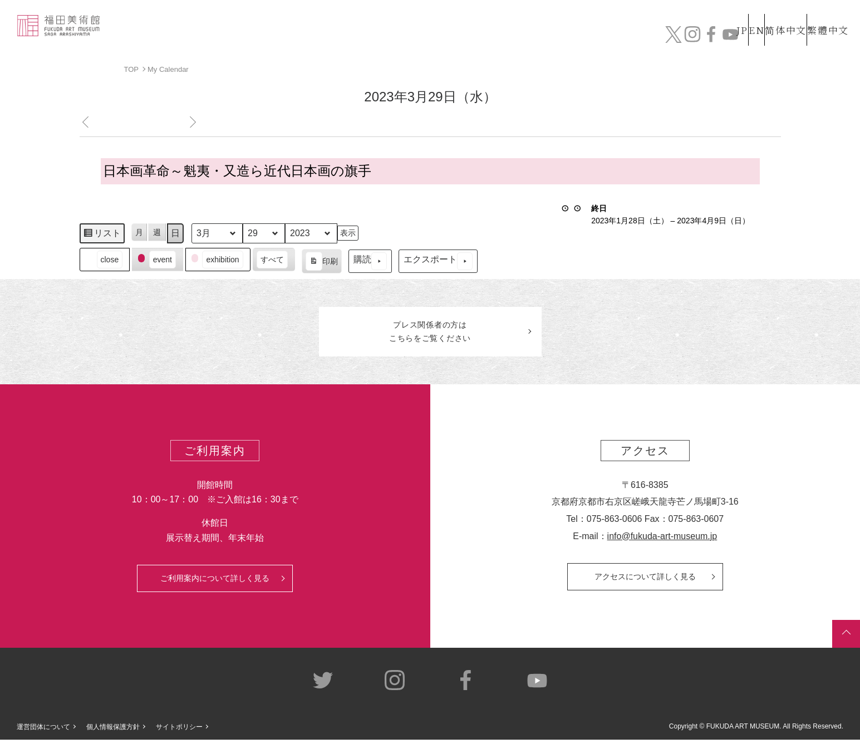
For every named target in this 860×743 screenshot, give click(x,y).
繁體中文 (826, 15)
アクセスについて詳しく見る (645, 579)
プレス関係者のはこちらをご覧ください (430, 333)
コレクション (478, 37)
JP (697, 15)
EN (732, 15)
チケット (818, 37)
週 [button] (157, 231)
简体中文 (773, 15)
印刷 (320, 262)
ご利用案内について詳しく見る (214, 581)
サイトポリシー (179, 730)
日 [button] (175, 232)
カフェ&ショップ (692, 37)
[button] (105, 259)
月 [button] (139, 231)
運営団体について (43, 730)
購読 (369, 261)
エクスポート (437, 261)
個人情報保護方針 (113, 730)
